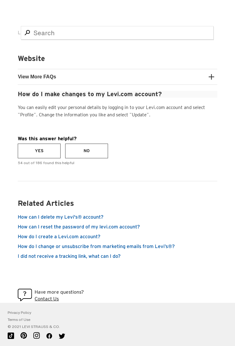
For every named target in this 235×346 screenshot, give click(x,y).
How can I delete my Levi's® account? (60, 217)
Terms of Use (19, 319)
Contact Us (47, 299)
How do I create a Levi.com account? (59, 236)
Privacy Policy (19, 312)
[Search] (117, 32)
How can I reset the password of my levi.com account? (79, 226)
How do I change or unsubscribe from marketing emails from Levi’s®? (96, 246)
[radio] (39, 151)
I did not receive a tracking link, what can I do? (69, 256)
